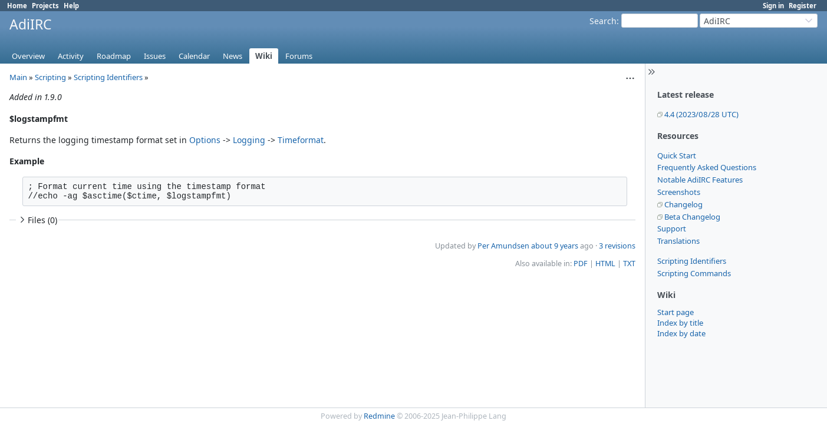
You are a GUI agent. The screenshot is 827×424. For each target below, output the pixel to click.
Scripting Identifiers (691, 261)
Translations (678, 241)
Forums (298, 56)
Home (17, 5)
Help (71, 5)
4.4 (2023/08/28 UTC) (701, 114)
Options (204, 139)
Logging (249, 139)
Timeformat (301, 139)
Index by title (680, 322)
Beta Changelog (692, 216)
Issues (155, 56)
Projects (45, 5)
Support (671, 228)
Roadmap (114, 56)
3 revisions (617, 246)
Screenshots (678, 192)
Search (603, 20)
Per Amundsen (503, 246)
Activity (71, 56)
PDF (581, 264)
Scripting (50, 77)
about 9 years (554, 246)
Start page (675, 312)
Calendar (194, 56)
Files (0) (37, 220)
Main (18, 77)
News (232, 56)
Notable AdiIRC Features (700, 179)
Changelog (683, 204)
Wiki (263, 56)
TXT (629, 264)
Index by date (681, 333)
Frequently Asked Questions (706, 167)
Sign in (773, 5)
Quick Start (676, 155)
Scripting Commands (694, 273)
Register (802, 5)
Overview (28, 56)
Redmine (379, 416)
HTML (605, 264)
